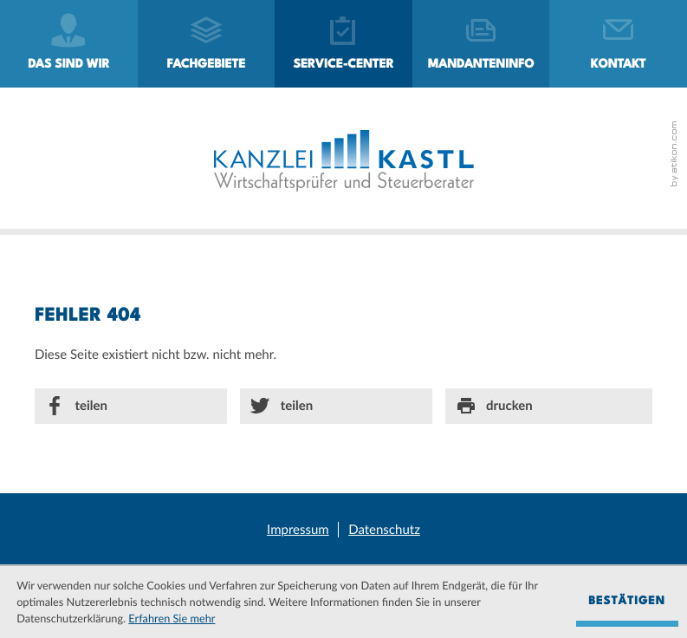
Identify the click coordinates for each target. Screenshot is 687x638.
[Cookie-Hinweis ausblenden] (627, 602)
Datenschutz (384, 529)
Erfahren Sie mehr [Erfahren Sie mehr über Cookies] (171, 618)
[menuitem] (69, 44)
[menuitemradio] (481, 44)
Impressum (298, 529)
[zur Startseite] (344, 161)
